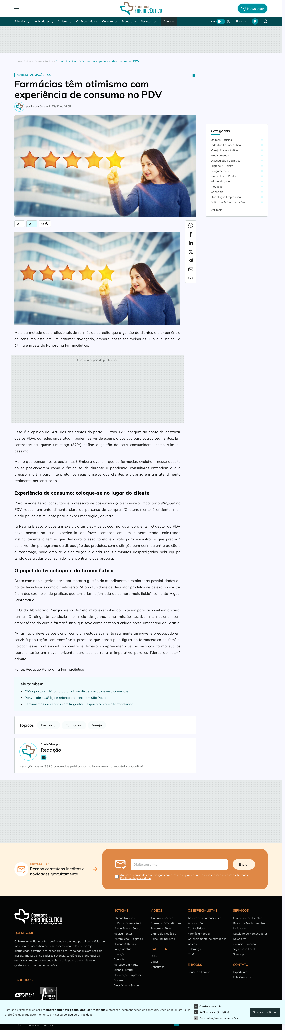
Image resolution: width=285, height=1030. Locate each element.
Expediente (240, 972)
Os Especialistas (87, 21)
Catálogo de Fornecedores (250, 933)
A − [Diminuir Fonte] (31, 224)
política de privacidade (78, 1014)
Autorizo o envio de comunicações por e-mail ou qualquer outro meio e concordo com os (184, 876)
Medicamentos (220, 155)
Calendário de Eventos (247, 918)
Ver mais (216, 210)
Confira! (137, 766)
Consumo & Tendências (166, 923)
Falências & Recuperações (228, 202)
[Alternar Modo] (45, 223)
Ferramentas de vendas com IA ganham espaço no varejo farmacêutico (79, 704)
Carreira (107, 21)
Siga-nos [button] (241, 21)
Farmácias (74, 725)
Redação (37, 106)
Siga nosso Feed (244, 949)
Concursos (157, 967)
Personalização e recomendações (216, 1018)
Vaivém (155, 956)
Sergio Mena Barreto (69, 610)
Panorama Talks (161, 928)
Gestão (192, 944)
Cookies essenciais (207, 1006)
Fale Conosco (242, 977)
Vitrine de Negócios (163, 933)
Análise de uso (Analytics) (211, 1012)
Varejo (97, 725)
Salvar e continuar (265, 1012)
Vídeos (62, 21)
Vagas (155, 961)
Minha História (220, 181)
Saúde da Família (199, 972)
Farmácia (48, 725)
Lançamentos (220, 171)
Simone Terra (35, 503)
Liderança (194, 949)
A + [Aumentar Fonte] (19, 224)
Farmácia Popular (199, 933)
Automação (195, 923)
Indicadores (42, 21)
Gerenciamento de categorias (207, 939)
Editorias (20, 21)
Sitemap (238, 954)
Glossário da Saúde (126, 985)
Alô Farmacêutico (162, 918)
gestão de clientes (137, 332)
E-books (127, 21)
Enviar (244, 864)
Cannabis (217, 192)
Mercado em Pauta (223, 176)
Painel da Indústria (163, 939)
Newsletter (240, 939)
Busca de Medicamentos (249, 923)
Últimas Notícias (221, 140)
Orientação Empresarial (226, 197)
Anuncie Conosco (244, 944)
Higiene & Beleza (222, 166)
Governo (119, 980)
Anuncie (168, 21)
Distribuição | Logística (225, 160)
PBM (191, 954)
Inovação (217, 186)
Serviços (146, 21)
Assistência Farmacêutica (204, 918)
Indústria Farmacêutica (226, 145)
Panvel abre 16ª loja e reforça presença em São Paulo (65, 698)
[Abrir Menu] (39, 8)
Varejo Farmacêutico (34, 75)
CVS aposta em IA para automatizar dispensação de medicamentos (76, 691)
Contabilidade (197, 928)
